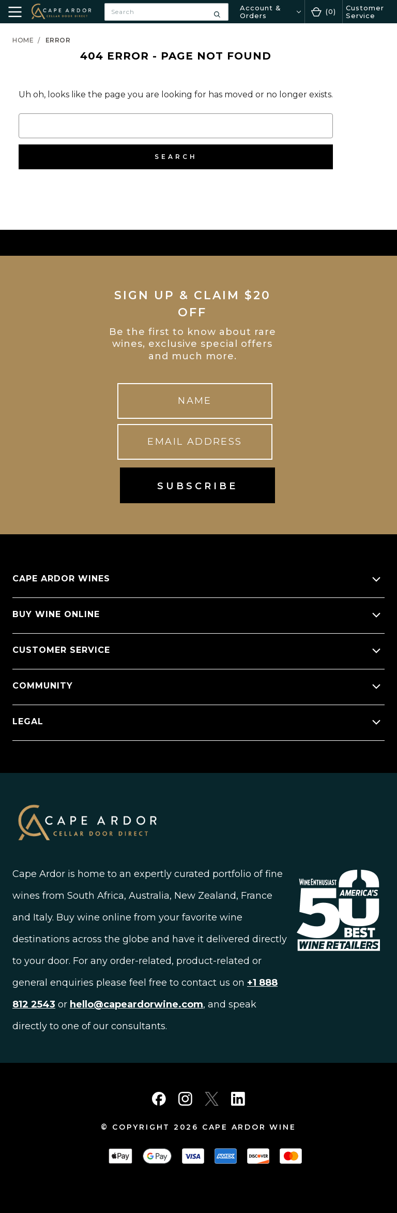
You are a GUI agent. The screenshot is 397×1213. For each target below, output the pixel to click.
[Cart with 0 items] (323, 11)
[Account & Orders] (270, 11)
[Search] (217, 12)
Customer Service (365, 11)
